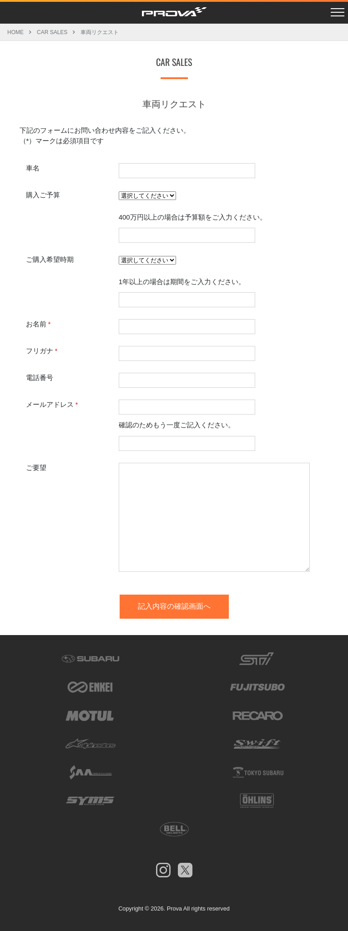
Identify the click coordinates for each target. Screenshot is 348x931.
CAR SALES (52, 32)
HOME (15, 32)
